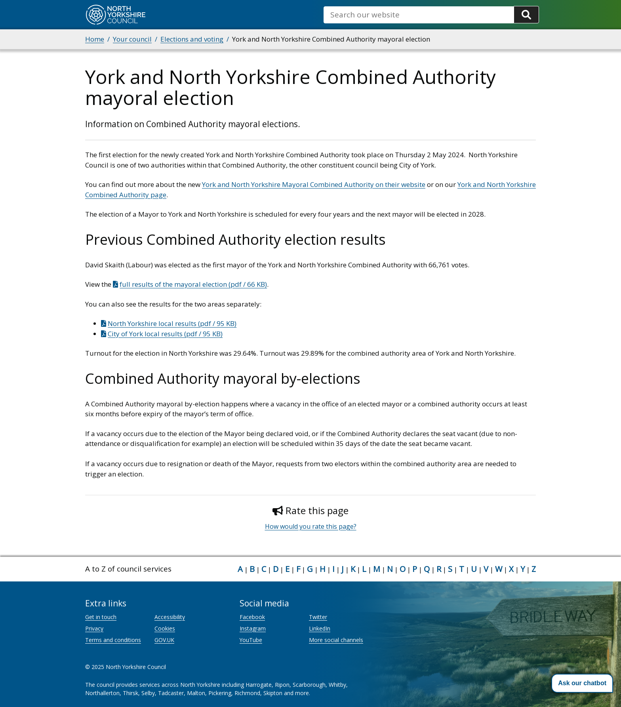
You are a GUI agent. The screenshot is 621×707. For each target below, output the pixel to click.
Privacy (94, 628)
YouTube (251, 640)
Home (94, 39)
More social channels (336, 640)
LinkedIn (319, 628)
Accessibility (169, 617)
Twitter (318, 617)
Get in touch (100, 617)
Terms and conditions (113, 640)
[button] (582, 683)
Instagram (253, 628)
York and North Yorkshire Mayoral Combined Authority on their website (313, 184)
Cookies (164, 628)
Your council (132, 39)
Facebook (252, 617)
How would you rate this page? (310, 526)
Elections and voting (191, 39)
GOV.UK (164, 640)
